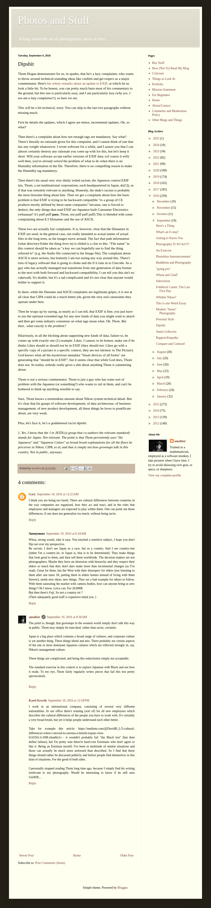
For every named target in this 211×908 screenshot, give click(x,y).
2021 (156, 164)
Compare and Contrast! (170, 343)
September (164, 220)
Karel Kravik (38, 700)
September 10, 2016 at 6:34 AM (66, 533)
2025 (156, 138)
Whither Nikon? (166, 297)
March (161, 383)
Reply (32, 520)
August (162, 352)
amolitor (34, 617)
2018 (156, 183)
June (160, 364)
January (162, 396)
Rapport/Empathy (167, 337)
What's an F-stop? (167, 232)
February (163, 390)
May (160, 371)
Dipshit (160, 325)
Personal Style (165, 319)
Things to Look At (163, 79)
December (163, 201)
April (160, 377)
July (160, 358)
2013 (156, 417)
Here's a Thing (165, 225)
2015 (156, 404)
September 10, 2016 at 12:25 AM (58, 494)
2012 (156, 423)
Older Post (127, 855)
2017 (156, 189)
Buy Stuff (158, 63)
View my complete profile (164, 475)
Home (77, 855)
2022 (156, 157)
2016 (156, 195)
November (164, 207)
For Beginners (161, 95)
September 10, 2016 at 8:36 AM (67, 617)
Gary (32, 494)
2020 (156, 170)
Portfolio (157, 84)
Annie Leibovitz (166, 331)
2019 (156, 176)
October (162, 214)
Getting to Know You (169, 238)
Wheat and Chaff (166, 275)
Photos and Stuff (54, 20)
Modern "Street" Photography (166, 311)
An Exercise (163, 250)
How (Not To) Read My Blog (170, 68)
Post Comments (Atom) (50, 863)
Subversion (163, 281)
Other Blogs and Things (167, 120)
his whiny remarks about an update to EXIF (77, 83)
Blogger (122, 887)
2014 (156, 410)
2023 (156, 151)
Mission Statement (164, 89)
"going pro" (163, 269)
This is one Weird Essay (171, 303)
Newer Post (26, 855)
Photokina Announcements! (173, 256)
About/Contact (161, 105)
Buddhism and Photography (173, 262)
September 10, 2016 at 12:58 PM (68, 700)
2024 (156, 145)
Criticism (158, 73)
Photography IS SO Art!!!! (172, 244)
